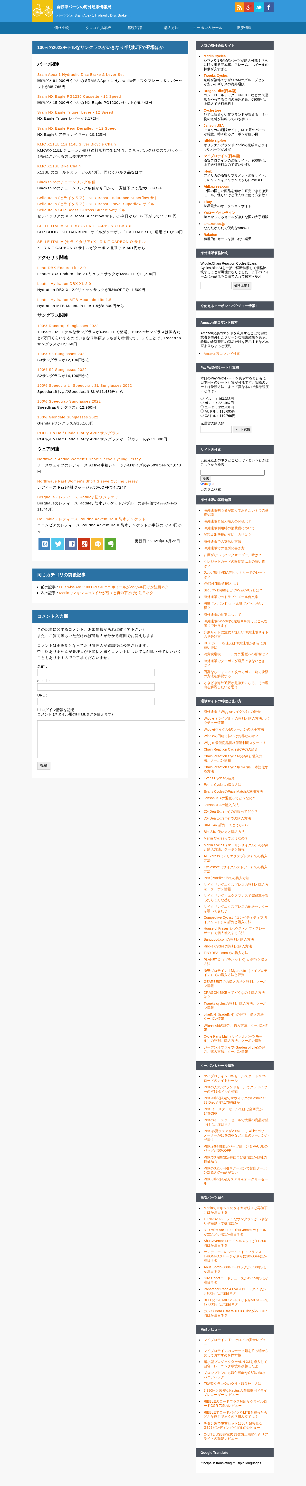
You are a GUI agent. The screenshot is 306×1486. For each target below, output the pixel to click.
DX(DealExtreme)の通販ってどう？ (231, 818)
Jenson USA (214, 132)
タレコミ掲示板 (98, 34)
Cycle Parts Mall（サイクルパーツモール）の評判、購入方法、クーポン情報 (233, 1045)
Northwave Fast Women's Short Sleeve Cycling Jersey (87, 487)
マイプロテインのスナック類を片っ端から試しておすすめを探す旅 (236, 1359)
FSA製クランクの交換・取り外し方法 (232, 1390)
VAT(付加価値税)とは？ (221, 589)
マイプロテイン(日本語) (222, 162)
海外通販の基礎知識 (216, 506)
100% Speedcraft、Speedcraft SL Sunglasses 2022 (84, 391)
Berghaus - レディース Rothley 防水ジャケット (79, 503)
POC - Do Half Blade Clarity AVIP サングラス (78, 439)
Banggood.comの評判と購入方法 (229, 945)
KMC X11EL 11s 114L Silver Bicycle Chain (76, 150)
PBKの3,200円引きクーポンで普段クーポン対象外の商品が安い (235, 1176)
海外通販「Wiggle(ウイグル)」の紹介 (232, 718)
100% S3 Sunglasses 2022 (62, 360)
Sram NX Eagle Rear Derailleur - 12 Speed (77, 134)
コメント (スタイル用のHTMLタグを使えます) (75, 720)
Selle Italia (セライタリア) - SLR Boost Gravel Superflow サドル (95, 210)
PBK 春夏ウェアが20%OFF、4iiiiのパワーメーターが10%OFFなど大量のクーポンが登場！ (236, 1141)
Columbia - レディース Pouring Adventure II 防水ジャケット (91, 525)
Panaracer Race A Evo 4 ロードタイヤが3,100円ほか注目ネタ (235, 1297)
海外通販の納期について (222, 621)
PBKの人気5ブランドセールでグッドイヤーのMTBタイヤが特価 (235, 1095)
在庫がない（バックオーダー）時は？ (233, 561)
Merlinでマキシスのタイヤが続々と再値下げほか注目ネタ (106, 599)
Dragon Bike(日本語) (220, 97)
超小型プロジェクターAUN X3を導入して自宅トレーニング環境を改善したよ (235, 1370)
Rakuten (210, 241)
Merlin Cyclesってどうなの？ (226, 844)
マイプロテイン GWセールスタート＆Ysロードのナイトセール (235, 1084)
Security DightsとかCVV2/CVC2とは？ (233, 596)
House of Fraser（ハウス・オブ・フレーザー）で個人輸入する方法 (235, 937)
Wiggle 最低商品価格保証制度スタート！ (235, 749)
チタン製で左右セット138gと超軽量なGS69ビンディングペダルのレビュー (233, 1432)
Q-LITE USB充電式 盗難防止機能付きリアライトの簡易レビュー (236, 1442)
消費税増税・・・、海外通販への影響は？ (236, 660)
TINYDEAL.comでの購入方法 (226, 959)
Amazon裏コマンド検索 (219, 328)
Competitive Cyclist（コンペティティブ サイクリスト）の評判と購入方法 (236, 926)
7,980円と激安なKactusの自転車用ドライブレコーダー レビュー (235, 1399)
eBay (208, 208)
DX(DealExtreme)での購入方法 (227, 824)
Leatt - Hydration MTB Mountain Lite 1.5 (74, 305)
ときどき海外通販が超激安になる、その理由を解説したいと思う (236, 691)
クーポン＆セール (207, 34)
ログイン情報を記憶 (57, 716)
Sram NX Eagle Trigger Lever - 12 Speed (75, 118)
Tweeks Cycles (216, 82)
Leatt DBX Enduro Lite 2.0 (61, 274)
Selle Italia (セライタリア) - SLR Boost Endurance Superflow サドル (99, 204)
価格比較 (61, 34)
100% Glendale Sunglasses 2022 (67, 423)
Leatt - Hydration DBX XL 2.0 (64, 290)
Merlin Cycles (215, 62)
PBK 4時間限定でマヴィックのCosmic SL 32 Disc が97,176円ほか (235, 1106)
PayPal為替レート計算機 (220, 374)
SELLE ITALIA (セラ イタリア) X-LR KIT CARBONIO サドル (91, 248)
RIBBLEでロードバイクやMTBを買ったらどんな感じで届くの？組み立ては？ (235, 1421)
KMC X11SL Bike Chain (59, 172)
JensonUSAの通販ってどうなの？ (230, 804)
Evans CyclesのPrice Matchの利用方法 (233, 798)
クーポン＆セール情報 (218, 1072)
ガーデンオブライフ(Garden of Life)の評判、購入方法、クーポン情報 (234, 1056)
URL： (42, 701)
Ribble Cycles (215, 147)
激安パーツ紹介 (212, 1204)
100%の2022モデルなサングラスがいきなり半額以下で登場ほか (236, 1227)
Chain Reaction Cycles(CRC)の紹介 (231, 755)
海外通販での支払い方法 (222, 548)
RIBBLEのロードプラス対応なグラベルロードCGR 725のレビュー (235, 1410)
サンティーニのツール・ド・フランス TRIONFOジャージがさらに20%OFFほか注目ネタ (235, 1262)
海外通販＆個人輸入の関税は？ (227, 527)
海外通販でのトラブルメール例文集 (231, 603)
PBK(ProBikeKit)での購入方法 (226, 884)
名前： (42, 672)
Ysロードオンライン (219, 219)
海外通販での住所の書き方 (224, 554)
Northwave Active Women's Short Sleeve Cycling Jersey (89, 465)
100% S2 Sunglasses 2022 (62, 376)
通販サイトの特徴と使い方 (221, 707)
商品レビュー (211, 1335)
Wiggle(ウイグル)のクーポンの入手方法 (234, 735)
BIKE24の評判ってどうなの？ (226, 831)
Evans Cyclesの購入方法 (222, 791)
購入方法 (171, 34)
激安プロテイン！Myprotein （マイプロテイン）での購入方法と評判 (235, 979)
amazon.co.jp (214, 230)
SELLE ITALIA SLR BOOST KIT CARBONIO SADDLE (86, 232)
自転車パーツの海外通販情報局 (96, 6)
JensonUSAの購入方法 (221, 811)
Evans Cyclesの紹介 (219, 784)
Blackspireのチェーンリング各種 (66, 188)
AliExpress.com (216, 192)
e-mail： (44, 687)
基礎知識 (134, 34)
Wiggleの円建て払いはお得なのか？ (231, 742)
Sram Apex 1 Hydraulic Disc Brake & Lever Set (80, 80)
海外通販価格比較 (214, 259)
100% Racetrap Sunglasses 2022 (68, 332)
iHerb (208, 177)
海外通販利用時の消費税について (229, 534)
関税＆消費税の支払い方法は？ (227, 541)
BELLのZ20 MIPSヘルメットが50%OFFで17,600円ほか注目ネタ (236, 1308)
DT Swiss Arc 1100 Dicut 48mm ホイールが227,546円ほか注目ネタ (114, 593)
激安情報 (244, 34)
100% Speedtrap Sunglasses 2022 (69, 407)
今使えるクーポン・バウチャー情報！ (229, 312)
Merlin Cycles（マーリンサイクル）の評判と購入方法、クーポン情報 (236, 853)
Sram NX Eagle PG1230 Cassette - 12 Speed (79, 102)
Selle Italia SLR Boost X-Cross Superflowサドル (81, 216)
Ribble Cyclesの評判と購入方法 (228, 952)
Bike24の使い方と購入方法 (224, 838)
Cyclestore (212, 116)
